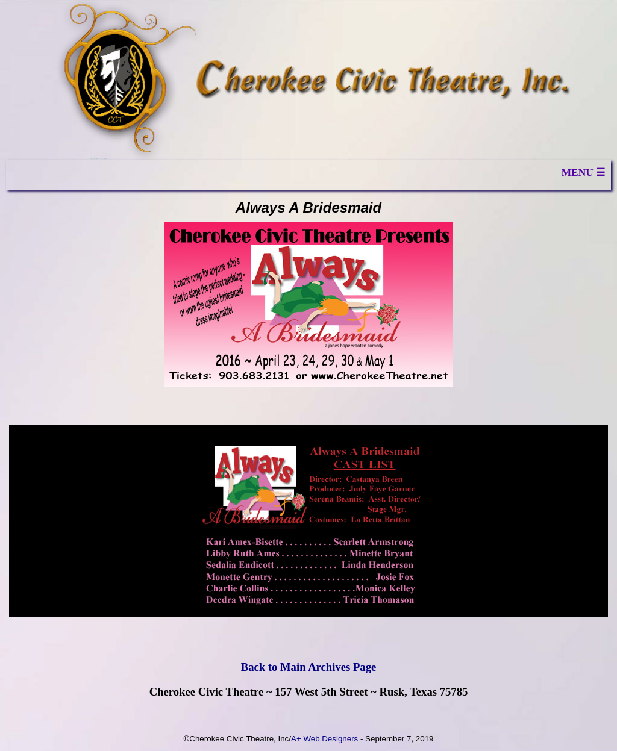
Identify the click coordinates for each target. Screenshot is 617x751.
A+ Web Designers (324, 738)
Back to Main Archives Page (309, 667)
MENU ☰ (583, 172)
